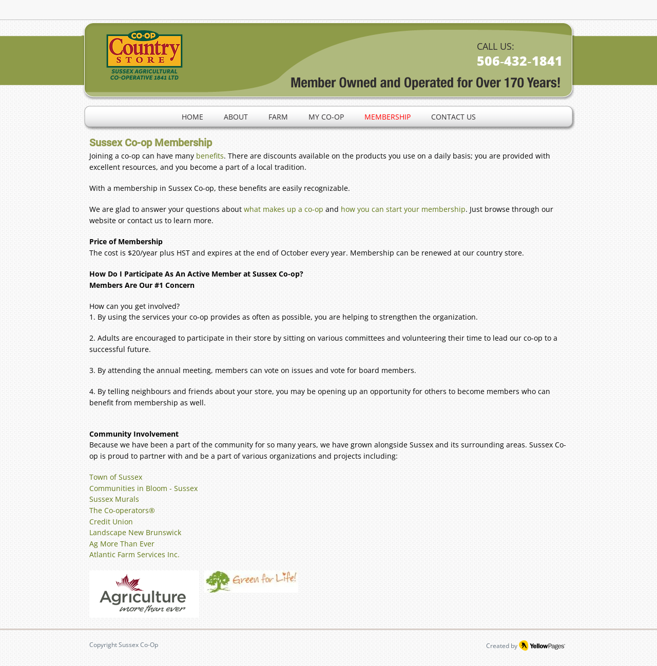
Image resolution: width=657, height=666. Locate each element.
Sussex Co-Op (138, 644)
